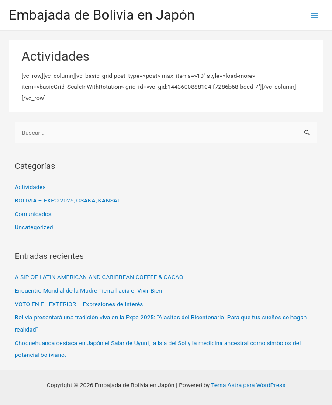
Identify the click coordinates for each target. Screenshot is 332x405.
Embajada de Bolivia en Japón (102, 15)
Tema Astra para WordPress (248, 384)
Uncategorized (34, 226)
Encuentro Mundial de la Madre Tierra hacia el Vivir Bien (88, 290)
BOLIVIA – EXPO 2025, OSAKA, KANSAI (67, 200)
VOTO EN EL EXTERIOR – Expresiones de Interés (79, 303)
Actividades (30, 186)
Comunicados (33, 213)
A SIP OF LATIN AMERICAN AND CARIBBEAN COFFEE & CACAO (99, 276)
